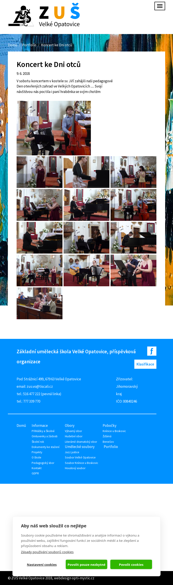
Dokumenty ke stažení (45, 447)
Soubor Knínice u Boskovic (81, 463)
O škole (36, 457)
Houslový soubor (75, 468)
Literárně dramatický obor (81, 442)
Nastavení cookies (42, 564)
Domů (12, 45)
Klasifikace (145, 364)
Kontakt (37, 468)
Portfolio (29, 45)
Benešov (108, 442)
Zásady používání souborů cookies (47, 552)
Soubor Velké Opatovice (80, 457)
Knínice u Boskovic (114, 431)
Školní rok (38, 442)
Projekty (37, 452)
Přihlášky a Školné (43, 431)
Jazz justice (72, 452)
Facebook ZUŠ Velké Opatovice (151, 351)
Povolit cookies (131, 564)
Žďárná (107, 436)
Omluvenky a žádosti (44, 436)
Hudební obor (73, 436)
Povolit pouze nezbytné (86, 564)
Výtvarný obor (73, 431)
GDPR (35, 473)
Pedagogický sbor (43, 463)
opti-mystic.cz (83, 578)
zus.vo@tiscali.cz (40, 386)
